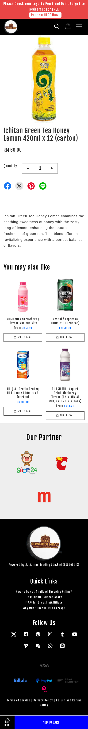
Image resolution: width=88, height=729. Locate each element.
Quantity (10, 166)
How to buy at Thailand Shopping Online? (44, 591)
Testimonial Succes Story (44, 597)
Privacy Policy (43, 700)
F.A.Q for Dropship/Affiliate (44, 602)
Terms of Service (18, 700)
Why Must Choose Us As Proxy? (44, 608)
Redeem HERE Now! (45, 15)
